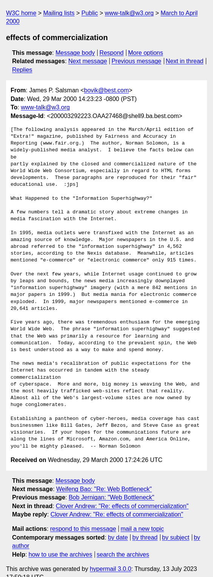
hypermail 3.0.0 (110, 555)
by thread (145, 523)
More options (145, 53)
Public (89, 13)
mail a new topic (142, 515)
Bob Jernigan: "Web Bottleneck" (111, 484)
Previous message (137, 61)
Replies (22, 70)
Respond (112, 53)
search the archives (123, 540)
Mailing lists (59, 13)
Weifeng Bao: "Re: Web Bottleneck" (104, 475)
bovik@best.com (106, 90)
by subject (175, 523)
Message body (75, 53)
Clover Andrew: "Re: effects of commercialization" (122, 492)
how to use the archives (60, 540)
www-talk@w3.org (129, 13)
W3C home (21, 13)
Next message (87, 61)
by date (117, 523)
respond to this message (83, 515)
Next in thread (185, 61)
